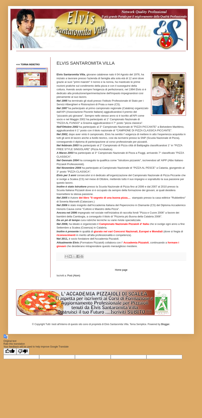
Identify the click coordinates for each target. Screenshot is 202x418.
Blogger (165, 324)
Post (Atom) (73, 275)
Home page (121, 269)
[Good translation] (9, 351)
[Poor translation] (22, 351)
